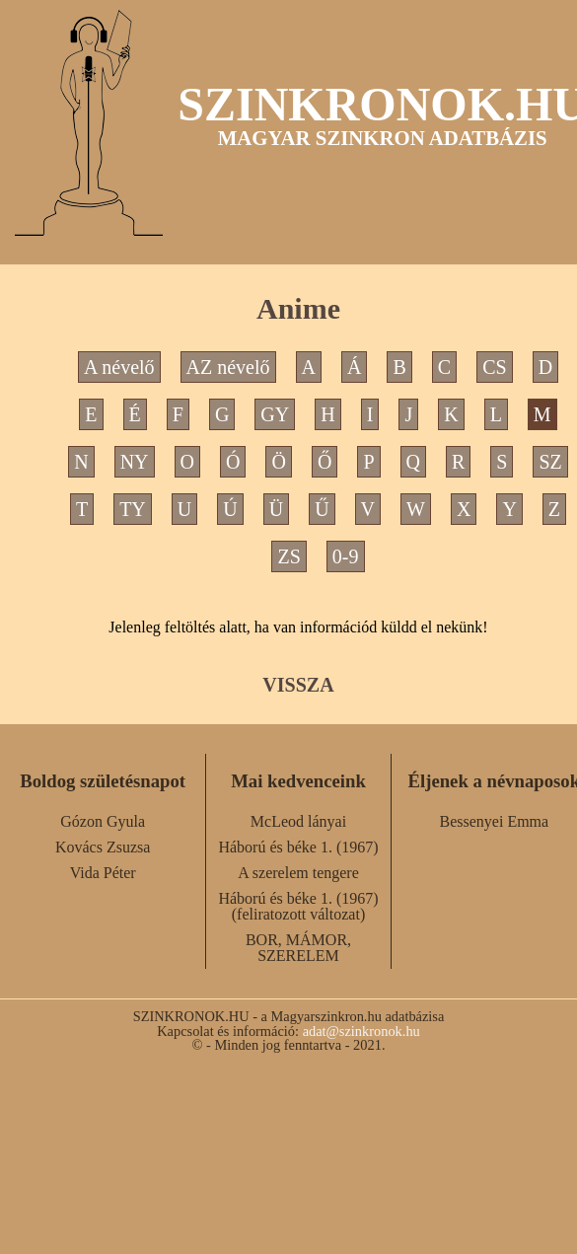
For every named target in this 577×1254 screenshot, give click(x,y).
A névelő (119, 367)
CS (494, 367)
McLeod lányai (298, 821)
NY (134, 462)
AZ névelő (228, 367)
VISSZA (297, 685)
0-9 (345, 556)
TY (132, 509)
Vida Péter (103, 872)
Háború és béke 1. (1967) (298, 847)
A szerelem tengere (298, 872)
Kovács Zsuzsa (102, 847)
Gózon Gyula (102, 821)
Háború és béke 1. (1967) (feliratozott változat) (298, 906)
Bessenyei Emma (494, 821)
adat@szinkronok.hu (361, 1031)
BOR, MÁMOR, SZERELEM (298, 947)
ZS (288, 556)
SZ (550, 462)
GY (274, 414)
